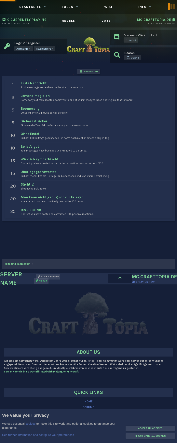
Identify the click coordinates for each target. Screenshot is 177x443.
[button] (44, 6)
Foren (68, 7)
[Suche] (132, 57)
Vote (106, 20)
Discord (131, 40)
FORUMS (88, 407)
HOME (89, 401)
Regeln (69, 20)
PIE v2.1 (41, 280)
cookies (30, 423)
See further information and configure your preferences (38, 434)
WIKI (108, 7)
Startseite (30, 7)
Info (142, 7)
